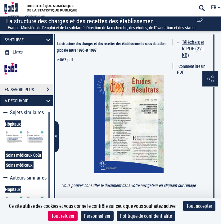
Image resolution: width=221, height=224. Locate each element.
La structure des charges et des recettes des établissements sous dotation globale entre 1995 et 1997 (111, 47)
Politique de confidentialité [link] (146, 215)
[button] (210, 79)
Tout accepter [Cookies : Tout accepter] (199, 206)
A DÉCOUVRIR (28, 100)
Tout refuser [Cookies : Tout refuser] (62, 215)
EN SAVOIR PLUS (29, 89)
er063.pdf (65, 60)
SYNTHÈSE (28, 39)
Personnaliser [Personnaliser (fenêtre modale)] (97, 215)
